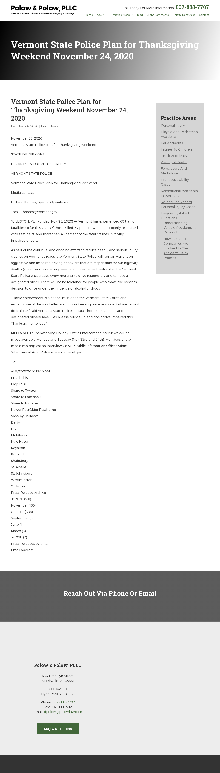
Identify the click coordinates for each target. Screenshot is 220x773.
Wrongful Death (174, 162)
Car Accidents (172, 143)
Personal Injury (173, 125)
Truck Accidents (174, 156)
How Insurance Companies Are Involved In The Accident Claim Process (176, 248)
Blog (140, 15)
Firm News (49, 126)
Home (89, 15)
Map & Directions (58, 729)
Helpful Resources (184, 15)
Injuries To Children (176, 149)
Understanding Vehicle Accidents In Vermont (180, 227)
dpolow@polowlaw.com (63, 712)
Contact (204, 15)
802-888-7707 (192, 7)
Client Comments (158, 15)
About (100, 15)
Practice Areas (121, 15)
